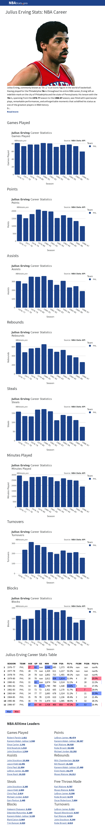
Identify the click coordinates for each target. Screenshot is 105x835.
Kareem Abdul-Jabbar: (21, 741)
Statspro (18, 3)
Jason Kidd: (16, 763)
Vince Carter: (16, 744)
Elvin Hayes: (63, 770)
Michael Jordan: (65, 751)
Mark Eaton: (16, 819)
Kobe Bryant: (64, 747)
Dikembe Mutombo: (19, 812)
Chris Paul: (15, 767)
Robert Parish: (17, 737)
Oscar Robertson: (65, 800)
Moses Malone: (65, 774)
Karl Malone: (64, 744)
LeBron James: (65, 737)
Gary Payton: (16, 800)
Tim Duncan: (16, 823)
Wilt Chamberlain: (66, 760)
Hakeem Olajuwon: (19, 809)
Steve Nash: (16, 774)
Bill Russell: (63, 763)
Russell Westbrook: (66, 812)
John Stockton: (17, 751)
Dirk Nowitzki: (17, 747)
